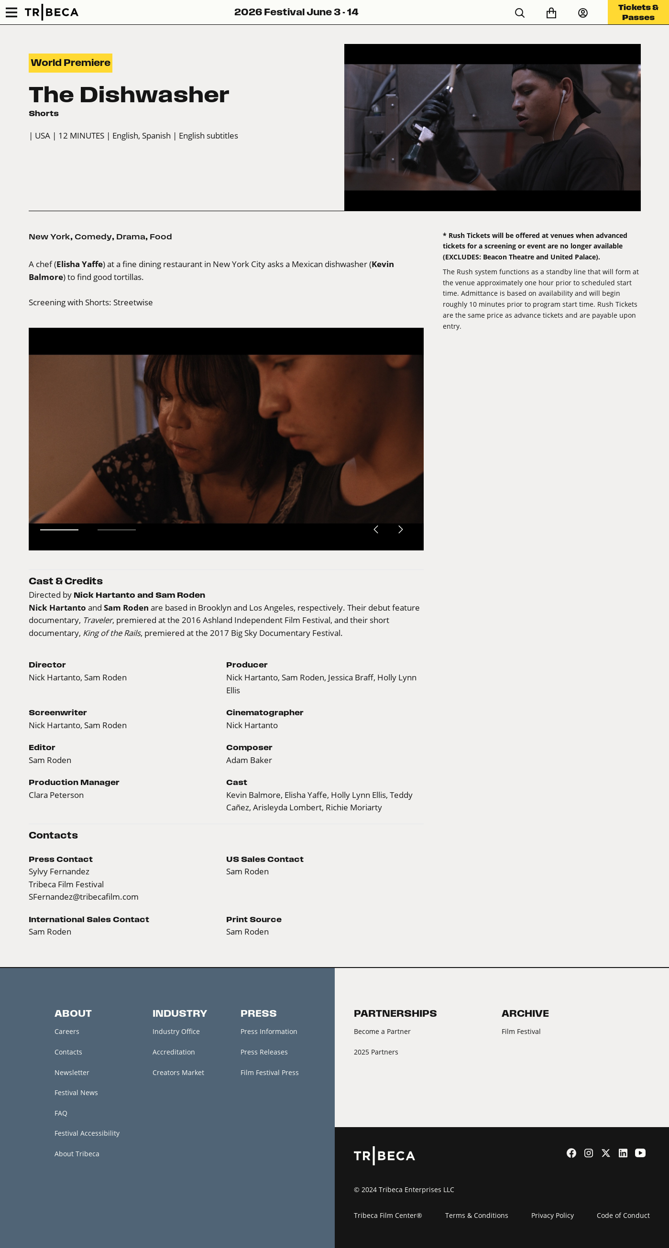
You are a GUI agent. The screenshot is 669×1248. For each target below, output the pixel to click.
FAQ (61, 1113)
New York (49, 236)
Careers (67, 1031)
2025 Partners (376, 1051)
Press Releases (264, 1051)
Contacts (68, 1051)
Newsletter (72, 1072)
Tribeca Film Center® (388, 1215)
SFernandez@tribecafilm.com (84, 897)
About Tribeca (77, 1153)
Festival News (76, 1092)
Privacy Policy (552, 1215)
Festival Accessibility (87, 1133)
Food (161, 236)
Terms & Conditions (476, 1215)
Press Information (269, 1031)
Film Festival (521, 1031)
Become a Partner (382, 1031)
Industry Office (176, 1031)
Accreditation (174, 1051)
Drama (130, 236)
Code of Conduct (623, 1215)
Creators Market (178, 1072)
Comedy (93, 236)
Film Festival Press (270, 1072)
